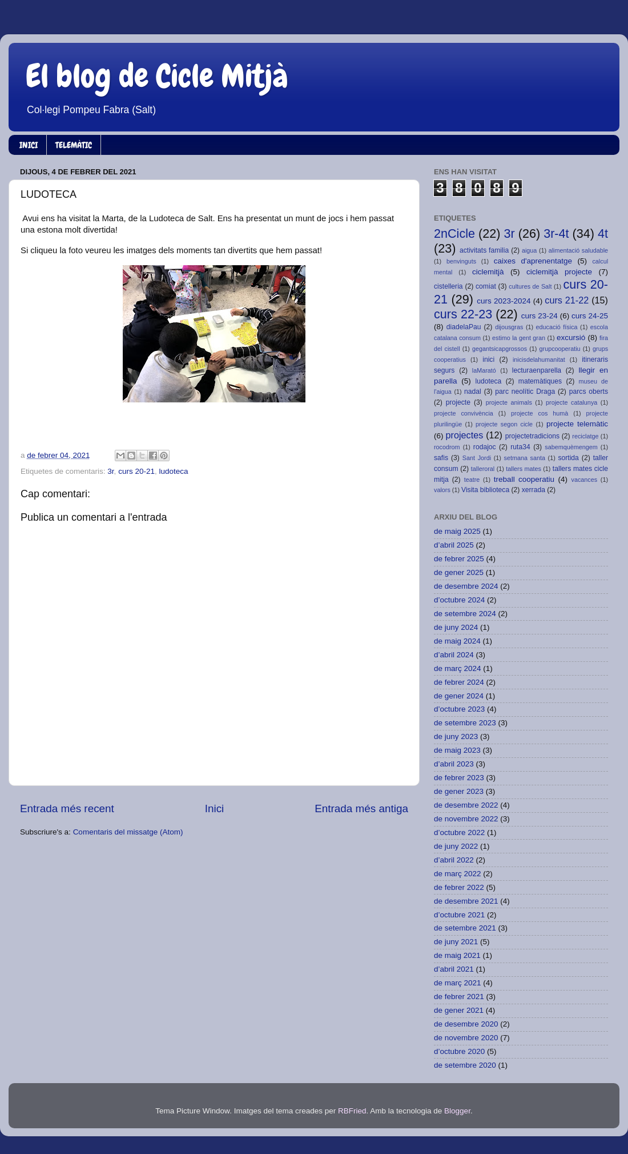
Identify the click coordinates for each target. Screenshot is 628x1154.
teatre (472, 479)
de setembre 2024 (465, 613)
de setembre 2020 (465, 1065)
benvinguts (461, 261)
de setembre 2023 (465, 722)
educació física (557, 327)
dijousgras (509, 327)
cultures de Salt (530, 286)
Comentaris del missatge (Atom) (128, 832)
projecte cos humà (539, 413)
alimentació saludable (578, 250)
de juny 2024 (456, 627)
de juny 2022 (456, 846)
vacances (584, 479)
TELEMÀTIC (73, 145)
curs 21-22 (567, 300)
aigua (529, 250)
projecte (458, 402)
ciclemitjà (488, 271)
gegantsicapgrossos (499, 348)
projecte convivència (463, 413)
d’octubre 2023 (459, 709)
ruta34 (520, 447)
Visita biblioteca (485, 490)
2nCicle (454, 233)
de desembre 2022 (466, 805)
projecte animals (509, 402)
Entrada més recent (67, 808)
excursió (571, 337)
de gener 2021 (459, 1010)
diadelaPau (463, 327)
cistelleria (448, 286)
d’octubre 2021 (459, 915)
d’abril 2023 (454, 764)
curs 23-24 (539, 316)
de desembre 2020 (466, 1024)
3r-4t (556, 233)
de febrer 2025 (459, 558)
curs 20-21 (136, 471)
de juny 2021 (456, 941)
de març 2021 (457, 983)
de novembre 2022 (466, 818)
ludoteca (173, 471)
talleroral (482, 468)
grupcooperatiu (560, 348)
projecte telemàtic (577, 424)
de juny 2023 (456, 736)
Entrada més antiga (361, 808)
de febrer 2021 (459, 996)
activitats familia (484, 250)
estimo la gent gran (518, 337)
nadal (472, 392)
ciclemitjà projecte (559, 271)
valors (442, 489)
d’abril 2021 (454, 969)
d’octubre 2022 (459, 832)
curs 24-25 (589, 316)
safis (441, 458)
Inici (214, 808)
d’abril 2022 (454, 860)
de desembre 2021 (466, 901)
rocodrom (447, 447)
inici (488, 360)
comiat (486, 286)
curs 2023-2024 (503, 301)
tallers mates (523, 468)
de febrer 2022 (459, 887)
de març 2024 (457, 668)
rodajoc (484, 447)
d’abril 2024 (454, 654)
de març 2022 (457, 873)
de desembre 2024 (466, 586)
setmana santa (524, 457)
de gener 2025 (459, 572)
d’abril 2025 (454, 545)
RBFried (352, 1111)
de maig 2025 (457, 531)
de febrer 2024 (459, 682)
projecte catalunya (571, 402)
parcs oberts (588, 392)
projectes (465, 435)
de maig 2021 (457, 955)
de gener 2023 (459, 791)
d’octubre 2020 (459, 1051)
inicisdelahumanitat (539, 359)
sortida (568, 458)
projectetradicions (532, 436)
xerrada (533, 490)
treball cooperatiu (524, 479)
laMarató (484, 370)
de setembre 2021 (465, 928)
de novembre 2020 (466, 1037)
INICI (28, 145)
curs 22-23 (463, 314)
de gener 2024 (459, 696)
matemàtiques (540, 381)
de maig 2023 (457, 750)
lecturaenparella (536, 370)
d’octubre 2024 (459, 600)
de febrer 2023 (459, 777)
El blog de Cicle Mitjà (157, 76)
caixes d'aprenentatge (533, 261)
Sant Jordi (476, 457)
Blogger (457, 1111)
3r (110, 471)
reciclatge (585, 436)
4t (603, 233)
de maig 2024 (457, 641)
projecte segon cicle (504, 424)
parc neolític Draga (525, 392)
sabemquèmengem (571, 447)
